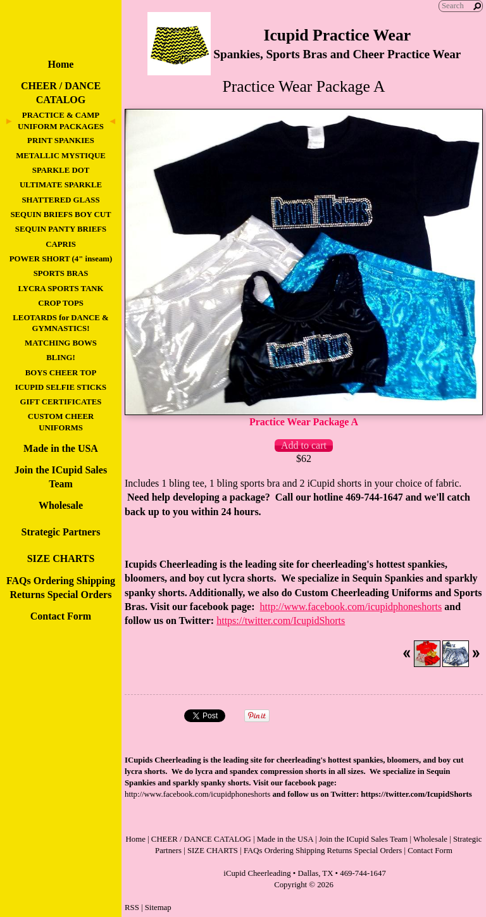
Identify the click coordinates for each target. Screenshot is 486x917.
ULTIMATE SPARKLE (61, 184)
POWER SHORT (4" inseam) (60, 258)
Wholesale (61, 505)
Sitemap (158, 907)
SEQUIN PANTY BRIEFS (60, 229)
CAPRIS (61, 244)
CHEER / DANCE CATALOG (201, 839)
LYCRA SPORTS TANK (60, 288)
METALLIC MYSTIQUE (61, 155)
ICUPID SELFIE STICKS (60, 387)
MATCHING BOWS (61, 343)
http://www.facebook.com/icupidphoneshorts (350, 606)
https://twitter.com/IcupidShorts (280, 620)
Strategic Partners (61, 532)
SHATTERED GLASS (60, 200)
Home (61, 64)
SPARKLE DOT (60, 170)
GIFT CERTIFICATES (61, 401)
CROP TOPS (61, 303)
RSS (132, 907)
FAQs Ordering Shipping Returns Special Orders (323, 850)
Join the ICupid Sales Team (363, 839)
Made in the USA (60, 448)
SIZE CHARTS (61, 558)
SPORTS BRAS (61, 273)
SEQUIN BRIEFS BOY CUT (60, 214)
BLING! (60, 357)
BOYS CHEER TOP (61, 372)
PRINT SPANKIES (60, 140)
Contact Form (60, 616)
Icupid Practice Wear (337, 35)
